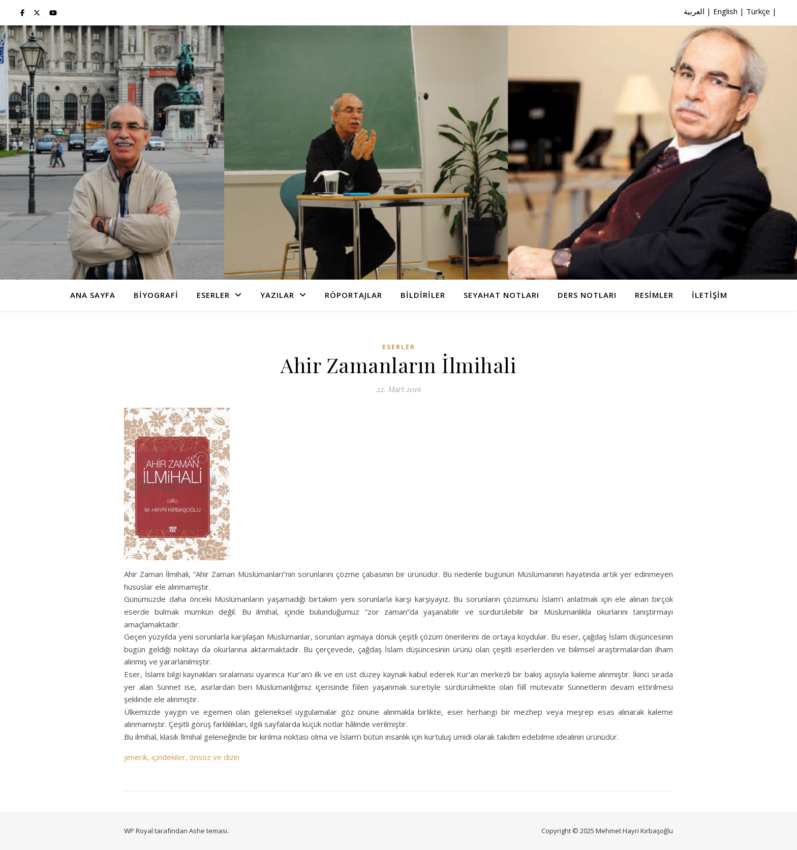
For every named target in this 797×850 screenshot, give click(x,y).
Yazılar (277, 295)
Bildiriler (423, 295)
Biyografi (156, 295)
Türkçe (758, 11)
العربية (694, 11)
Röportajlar (353, 295)
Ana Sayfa (92, 295)
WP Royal (138, 830)
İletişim (709, 295)
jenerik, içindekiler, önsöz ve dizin (181, 757)
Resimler (654, 295)
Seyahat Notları (501, 295)
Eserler (213, 295)
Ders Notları (587, 295)
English (725, 11)
